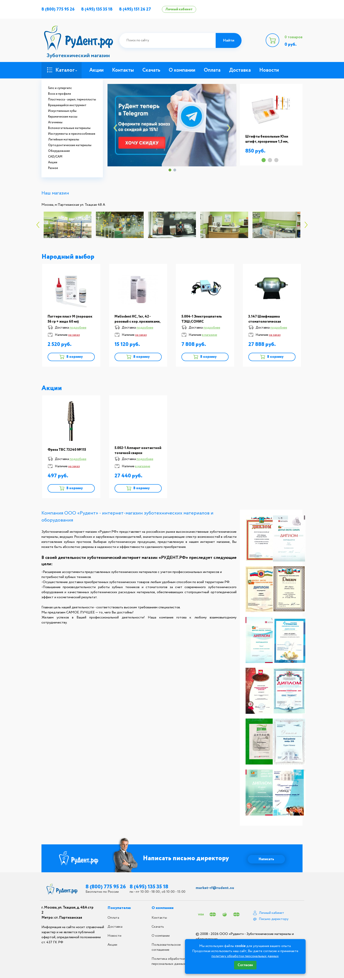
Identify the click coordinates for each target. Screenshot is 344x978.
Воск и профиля (59, 94)
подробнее (78, 327)
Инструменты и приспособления (71, 134)
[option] (172, 125)
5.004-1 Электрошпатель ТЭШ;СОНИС (201, 319)
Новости (269, 70)
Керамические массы (62, 117)
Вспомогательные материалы (69, 128)
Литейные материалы (63, 139)
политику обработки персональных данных (245, 955)
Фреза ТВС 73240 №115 (67, 449)
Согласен (245, 964)
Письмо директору (273, 919)
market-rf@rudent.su (215, 888)
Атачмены (55, 122)
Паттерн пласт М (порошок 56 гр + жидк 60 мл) (70, 319)
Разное (53, 168)
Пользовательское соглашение (166, 947)
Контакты (123, 70)
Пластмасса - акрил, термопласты (72, 99)
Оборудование (59, 151)
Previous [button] (113, 127)
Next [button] (230, 127)
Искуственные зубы (62, 111)
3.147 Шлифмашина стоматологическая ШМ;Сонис (264, 321)
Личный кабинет (179, 9)
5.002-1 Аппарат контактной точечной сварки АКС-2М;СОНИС (138, 453)
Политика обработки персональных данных (168, 961)
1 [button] (170, 170)
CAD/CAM (55, 157)
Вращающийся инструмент (67, 105)
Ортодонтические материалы (69, 145)
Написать (266, 859)
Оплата (212, 70)
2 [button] (174, 170)
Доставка (240, 70)
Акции (52, 162)
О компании (182, 70)
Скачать (151, 70)
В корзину (74, 356)
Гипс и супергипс (60, 88)
